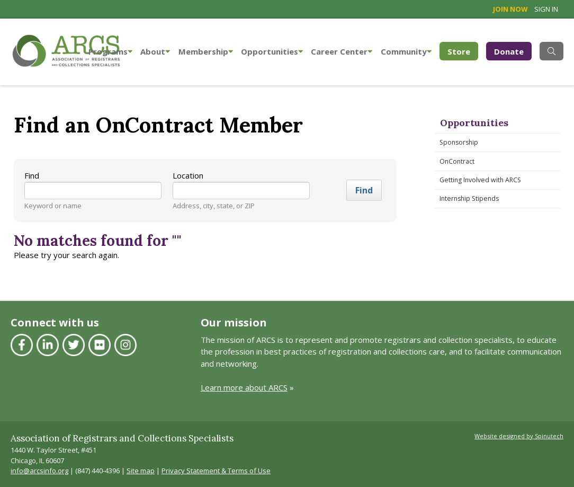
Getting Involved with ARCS (480, 179)
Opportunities (272, 51)
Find (31, 175)
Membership (205, 51)
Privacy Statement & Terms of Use (216, 470)
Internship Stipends (469, 198)
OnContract (457, 161)
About (155, 51)
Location (188, 175)
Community (406, 51)
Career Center (341, 51)
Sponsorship (459, 142)
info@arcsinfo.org (39, 470)
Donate (509, 51)
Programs (110, 51)
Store (462, 51)
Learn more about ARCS (244, 387)
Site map (141, 470)
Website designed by (518, 436)
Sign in (546, 9)
